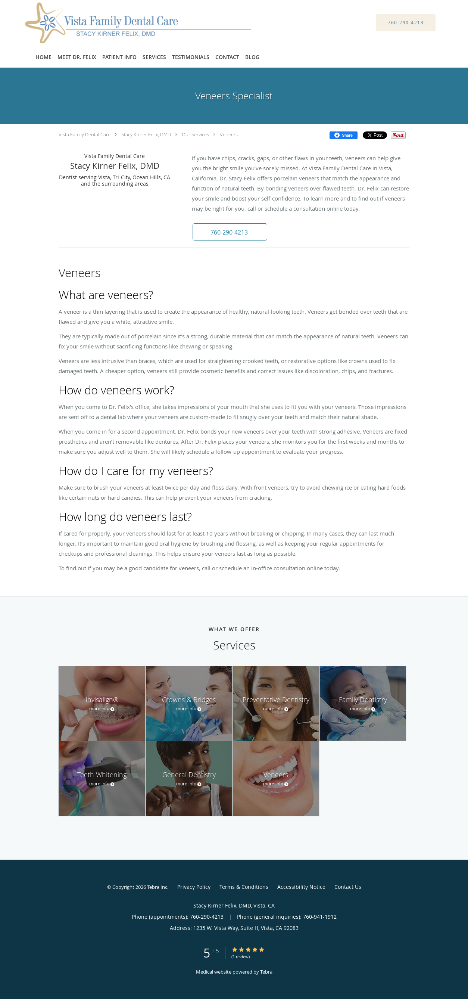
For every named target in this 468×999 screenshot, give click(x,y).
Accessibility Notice (301, 886)
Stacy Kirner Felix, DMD (146, 134)
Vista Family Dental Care (84, 134)
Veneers (229, 134)
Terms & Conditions (243, 886)
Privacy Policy (193, 886)
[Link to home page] (128, 23)
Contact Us (347, 886)
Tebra (266, 971)
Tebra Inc (157, 887)
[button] (230, 232)
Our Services (195, 134)
